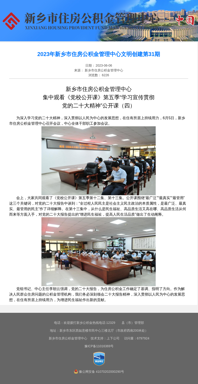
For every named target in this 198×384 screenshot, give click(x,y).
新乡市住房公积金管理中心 (68, 338)
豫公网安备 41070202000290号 (101, 371)
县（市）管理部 (133, 323)
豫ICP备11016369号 (99, 346)
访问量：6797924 (134, 338)
